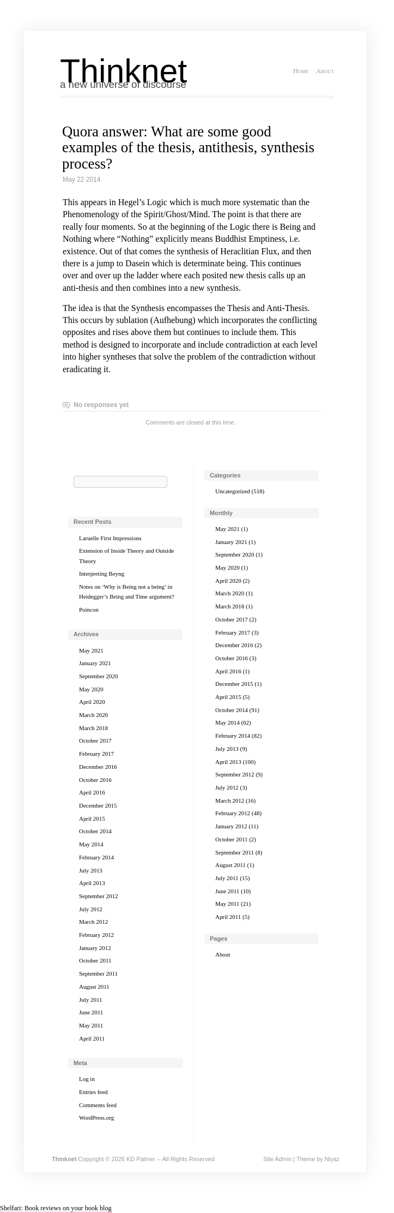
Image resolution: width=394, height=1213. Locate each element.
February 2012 (96, 934)
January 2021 (95, 663)
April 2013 (92, 883)
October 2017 (95, 740)
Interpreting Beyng (101, 573)
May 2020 (91, 689)
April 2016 (92, 792)
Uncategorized (232, 491)
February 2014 (96, 857)
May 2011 (91, 1025)
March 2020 (93, 715)
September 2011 (98, 973)
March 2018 (93, 728)
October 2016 (95, 779)
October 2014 (95, 831)
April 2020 (92, 701)
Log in (87, 1078)
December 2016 (98, 766)
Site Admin (277, 1159)
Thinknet (123, 70)
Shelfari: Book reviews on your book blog (56, 1208)
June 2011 (91, 1012)
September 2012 (98, 896)
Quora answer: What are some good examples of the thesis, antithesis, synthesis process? (188, 147)
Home (301, 71)
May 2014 (91, 844)
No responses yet (101, 405)
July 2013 (90, 870)
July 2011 (90, 999)
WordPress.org (96, 1117)
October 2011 (95, 960)
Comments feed (98, 1105)
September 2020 (98, 676)
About (325, 71)
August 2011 (94, 986)
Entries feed (93, 1092)
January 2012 (95, 948)
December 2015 (98, 805)
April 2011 (92, 1038)
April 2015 (92, 818)
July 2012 (90, 909)
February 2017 (96, 753)
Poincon (89, 609)
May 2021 (91, 650)
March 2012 (93, 921)
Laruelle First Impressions (110, 538)
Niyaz (332, 1159)
